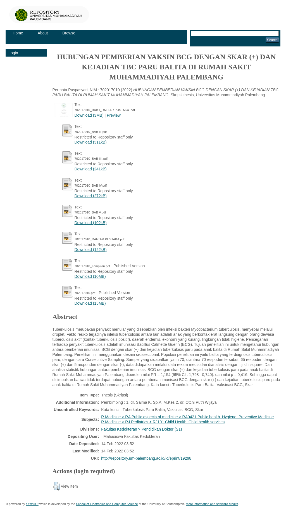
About (43, 33)
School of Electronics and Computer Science (107, 504)
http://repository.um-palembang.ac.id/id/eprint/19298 (146, 458)
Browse (68, 33)
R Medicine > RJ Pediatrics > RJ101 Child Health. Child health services (163, 422)
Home (18, 33)
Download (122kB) (91, 249)
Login (13, 53)
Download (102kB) (91, 222)
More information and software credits (212, 504)
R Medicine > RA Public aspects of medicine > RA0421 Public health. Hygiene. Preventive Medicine (187, 417)
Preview (114, 115)
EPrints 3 (32, 504)
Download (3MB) (89, 115)
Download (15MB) (90, 303)
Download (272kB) (91, 196)
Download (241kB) (91, 169)
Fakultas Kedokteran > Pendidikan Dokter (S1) (141, 429)
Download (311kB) (91, 142)
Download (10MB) (90, 276)
